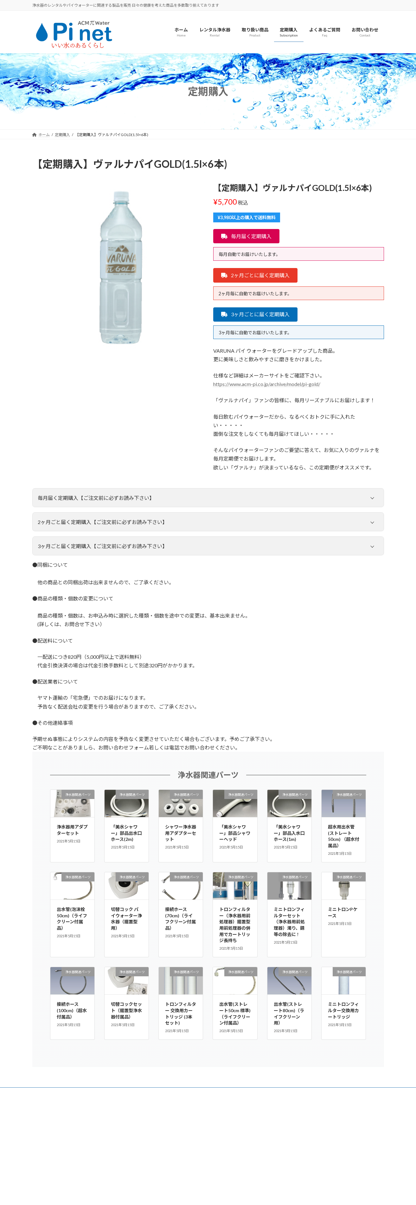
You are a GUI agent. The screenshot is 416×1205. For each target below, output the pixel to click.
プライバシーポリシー (124, 1093)
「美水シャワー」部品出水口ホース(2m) (126, 833)
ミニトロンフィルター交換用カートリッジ (343, 1010)
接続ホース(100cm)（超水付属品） (72, 1010)
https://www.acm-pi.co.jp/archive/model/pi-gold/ (266, 384)
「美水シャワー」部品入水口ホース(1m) (289, 833)
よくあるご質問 (51, 1093)
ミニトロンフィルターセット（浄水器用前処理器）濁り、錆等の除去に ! (289, 922)
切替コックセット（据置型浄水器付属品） (126, 1010)
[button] (246, 236)
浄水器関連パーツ (208, 774)
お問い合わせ (166, 1093)
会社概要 (85, 1093)
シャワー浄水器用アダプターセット (180, 833)
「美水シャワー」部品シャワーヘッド (234, 833)
